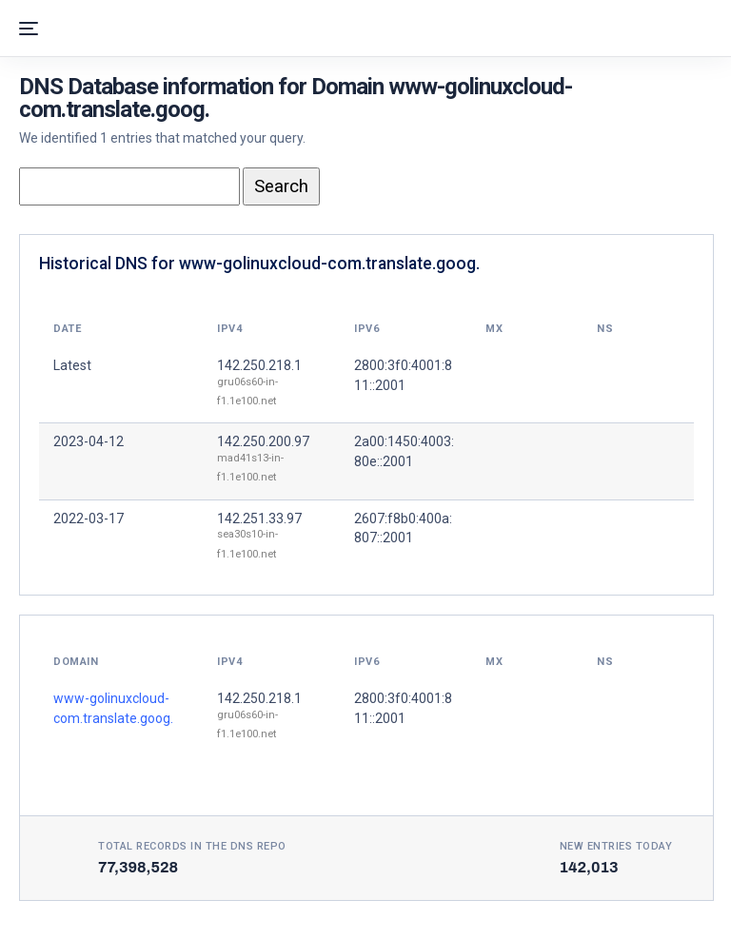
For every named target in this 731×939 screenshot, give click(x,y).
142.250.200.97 (263, 441)
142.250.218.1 (259, 365)
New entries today (616, 846)
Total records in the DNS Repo (192, 846)
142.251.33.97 (259, 518)
